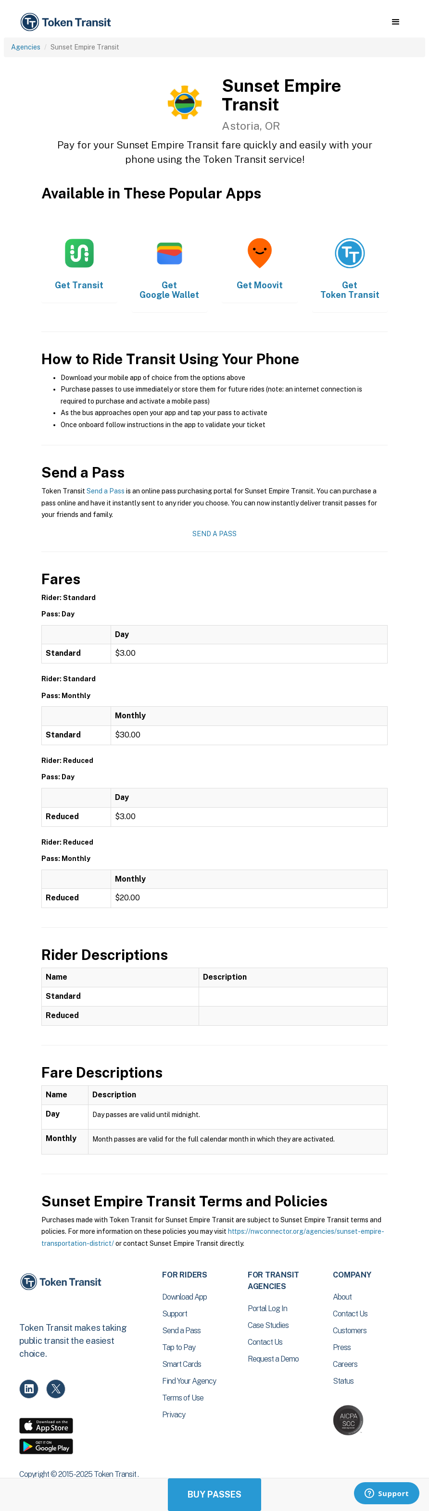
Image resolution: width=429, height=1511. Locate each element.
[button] (395, 22)
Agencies (25, 47)
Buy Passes (214, 1494)
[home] (67, 22)
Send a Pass (106, 491)
